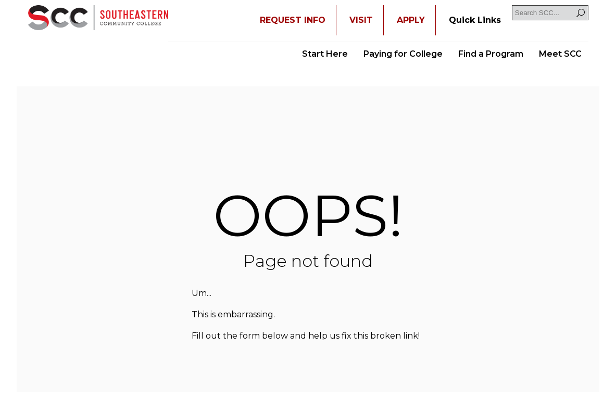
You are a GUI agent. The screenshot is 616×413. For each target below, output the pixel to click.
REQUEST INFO (292, 20)
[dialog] (585, 382)
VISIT (361, 20)
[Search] (580, 12)
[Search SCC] (550, 12)
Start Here (325, 54)
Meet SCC (560, 54)
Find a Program (490, 54)
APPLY (411, 20)
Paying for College (403, 54)
